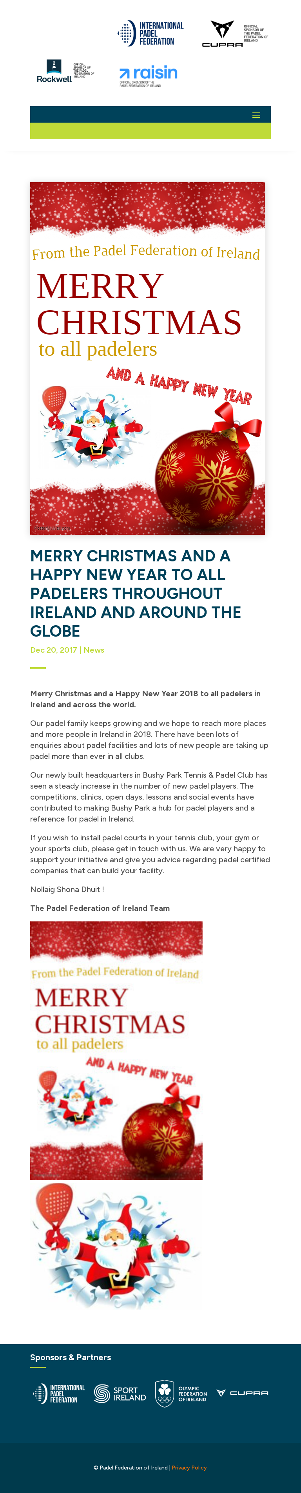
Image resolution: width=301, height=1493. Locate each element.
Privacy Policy (189, 1467)
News (93, 650)
